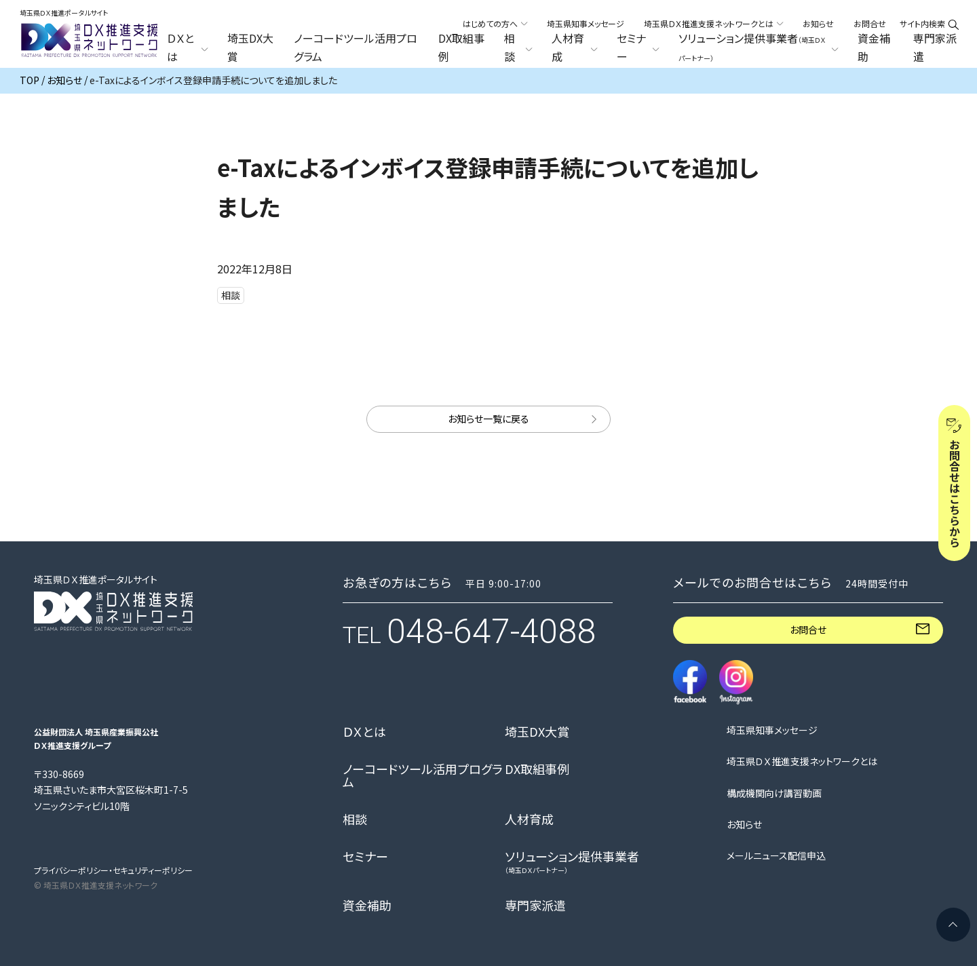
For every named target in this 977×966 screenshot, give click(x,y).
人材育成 (529, 819)
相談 (355, 819)
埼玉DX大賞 (250, 47)
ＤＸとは (364, 732)
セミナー (365, 857)
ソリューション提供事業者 (572, 862)
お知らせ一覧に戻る (488, 418)
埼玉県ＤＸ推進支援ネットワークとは (802, 761)
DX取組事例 (461, 47)
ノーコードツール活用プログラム (355, 47)
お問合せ (870, 23)
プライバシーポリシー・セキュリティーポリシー (113, 870)
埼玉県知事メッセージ (585, 23)
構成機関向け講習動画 (774, 793)
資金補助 (874, 47)
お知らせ (818, 23)
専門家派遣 (935, 47)
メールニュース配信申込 (776, 856)
